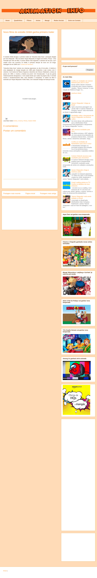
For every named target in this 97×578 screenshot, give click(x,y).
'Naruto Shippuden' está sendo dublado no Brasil (81, 197)
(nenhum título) (76, 93)
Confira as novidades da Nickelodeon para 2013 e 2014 (81, 142)
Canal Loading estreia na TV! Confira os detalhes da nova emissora (80, 184)
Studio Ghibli (32, 121)
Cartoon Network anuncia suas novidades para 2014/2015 (81, 157)
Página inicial (30, 193)
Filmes (29, 20)
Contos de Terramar (27, 64)
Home (8, 20)
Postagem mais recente (11, 193)
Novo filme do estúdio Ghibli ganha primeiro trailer (28, 32)
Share (5, 571)
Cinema (20, 121)
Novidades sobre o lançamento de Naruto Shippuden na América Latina (82, 117)
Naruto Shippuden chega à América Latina (80, 171)
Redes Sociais (59, 20)
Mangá (47, 20)
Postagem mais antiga (48, 193)
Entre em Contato (74, 20)
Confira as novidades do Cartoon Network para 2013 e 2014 (82, 82)
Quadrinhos (18, 20)
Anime (38, 20)
